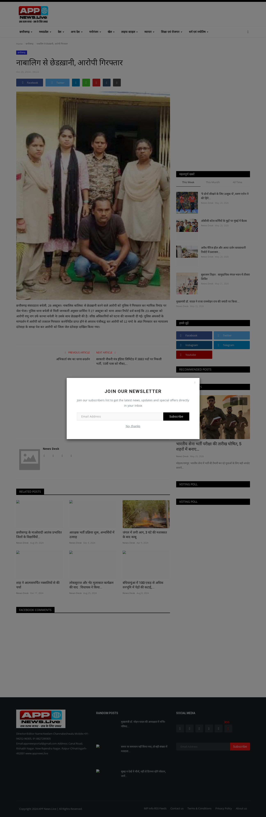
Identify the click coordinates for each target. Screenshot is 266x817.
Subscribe (176, 416)
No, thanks (133, 426)
